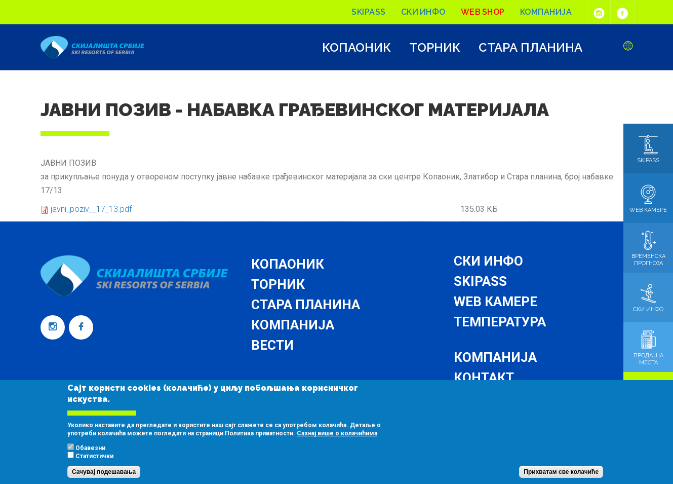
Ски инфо (423, 12)
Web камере (495, 301)
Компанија (546, 12)
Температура (500, 321)
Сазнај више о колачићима (337, 444)
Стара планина (530, 47)
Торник (434, 47)
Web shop (483, 12)
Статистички (94, 466)
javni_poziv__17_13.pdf (91, 209)
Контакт (484, 377)
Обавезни (90, 458)
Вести (272, 345)
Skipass (368, 12)
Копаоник (356, 47)
